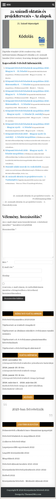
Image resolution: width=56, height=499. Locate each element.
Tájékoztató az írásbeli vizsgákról (18, 325)
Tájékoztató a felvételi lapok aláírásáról (21, 348)
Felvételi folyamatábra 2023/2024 (18, 319)
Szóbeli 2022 (8, 475)
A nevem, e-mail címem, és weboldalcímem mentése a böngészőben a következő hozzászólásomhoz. (22, 290)
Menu (9, 4)
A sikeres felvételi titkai (13, 441)
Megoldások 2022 (11, 458)
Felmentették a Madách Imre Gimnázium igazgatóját (27, 430)
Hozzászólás (9, 229)
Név (5, 262)
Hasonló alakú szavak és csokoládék (23, 167)
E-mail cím (8, 267)
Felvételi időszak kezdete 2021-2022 (20, 464)
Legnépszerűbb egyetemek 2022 (18, 447)
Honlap (5, 276)
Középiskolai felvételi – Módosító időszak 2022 (25, 481)
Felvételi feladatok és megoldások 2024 (21, 436)
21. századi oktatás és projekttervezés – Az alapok (28, 13)
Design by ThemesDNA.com (28, 494)
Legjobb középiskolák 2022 (15, 453)
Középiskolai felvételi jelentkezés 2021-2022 (24, 470)
